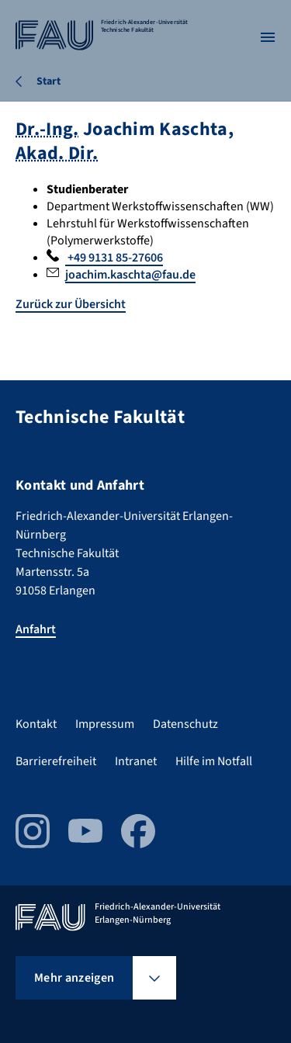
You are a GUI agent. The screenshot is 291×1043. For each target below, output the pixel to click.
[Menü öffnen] (268, 37)
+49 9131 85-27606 (114, 257)
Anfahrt (36, 629)
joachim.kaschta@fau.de (130, 274)
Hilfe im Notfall (213, 761)
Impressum (104, 724)
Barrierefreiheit (56, 761)
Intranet (136, 761)
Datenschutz (185, 724)
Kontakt (36, 724)
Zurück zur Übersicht (71, 304)
